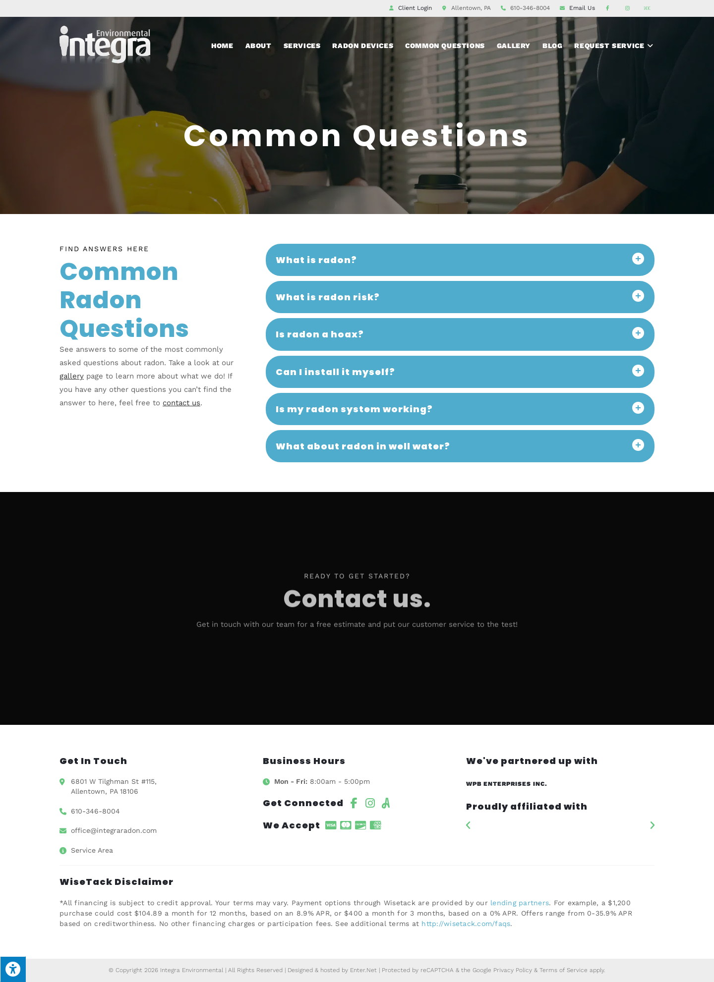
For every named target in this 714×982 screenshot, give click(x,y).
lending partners (519, 903)
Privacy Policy (512, 970)
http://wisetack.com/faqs (465, 923)
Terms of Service (563, 970)
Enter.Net (363, 970)
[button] (468, 825)
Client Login (415, 7)
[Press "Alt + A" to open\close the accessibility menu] (13, 969)
